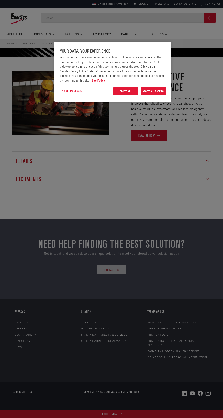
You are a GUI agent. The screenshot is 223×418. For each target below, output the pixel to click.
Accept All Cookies (153, 91)
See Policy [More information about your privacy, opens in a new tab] (98, 80)
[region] (112, 72)
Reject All (125, 91)
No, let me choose (72, 90)
